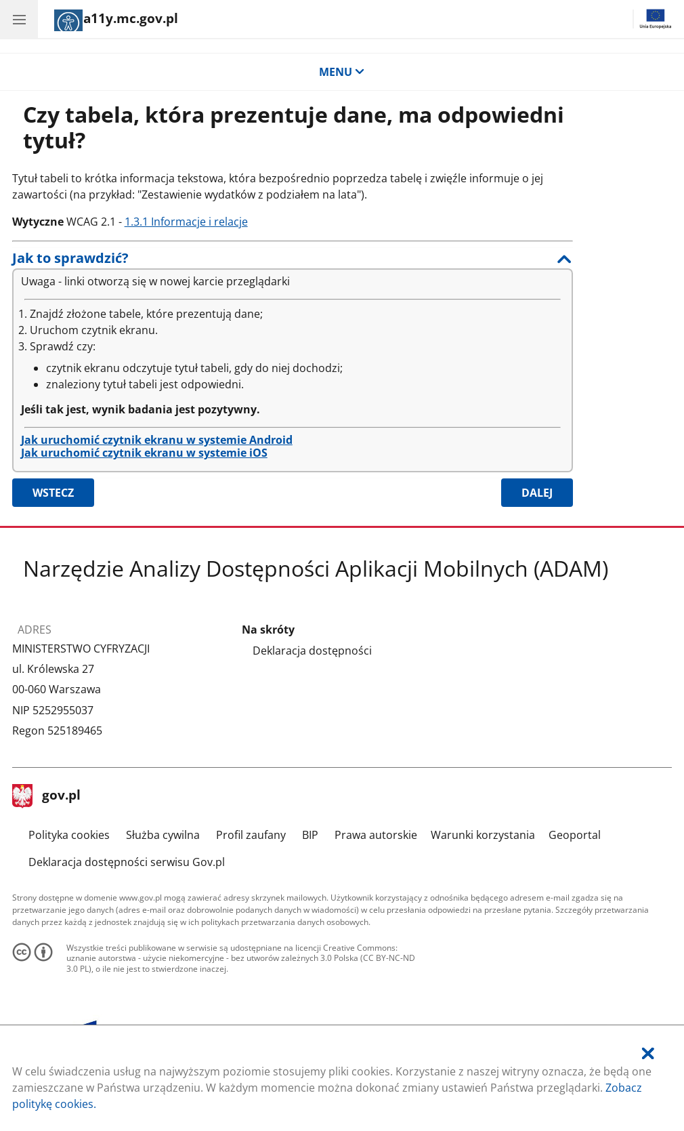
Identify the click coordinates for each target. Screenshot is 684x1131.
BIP (310, 834)
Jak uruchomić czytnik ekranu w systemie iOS (144, 452)
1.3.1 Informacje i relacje (186, 221)
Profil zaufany (251, 834)
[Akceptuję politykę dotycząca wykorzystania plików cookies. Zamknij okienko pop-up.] (648, 1053)
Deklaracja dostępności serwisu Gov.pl (126, 862)
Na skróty (268, 630)
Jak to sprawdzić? (70, 258)
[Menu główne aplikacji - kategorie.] (19, 19)
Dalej (537, 492)
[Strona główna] (116, 20)
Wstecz (53, 492)
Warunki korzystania (483, 834)
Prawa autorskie (376, 834)
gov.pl (46, 796)
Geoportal (575, 834)
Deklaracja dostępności (312, 650)
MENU (342, 71)
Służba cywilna (163, 834)
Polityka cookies (69, 834)
